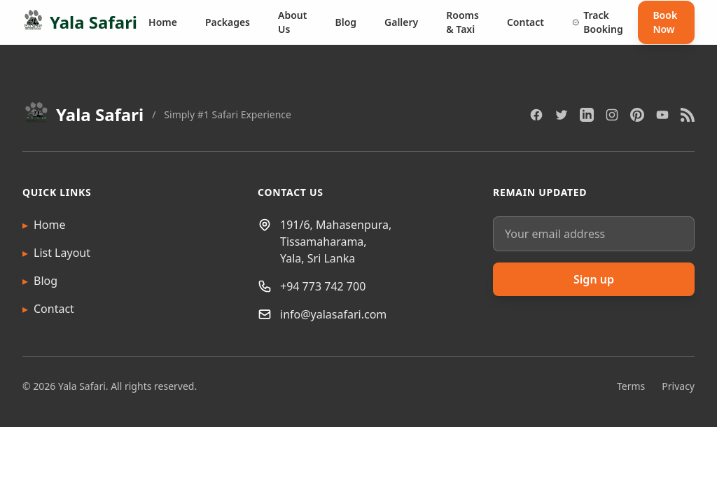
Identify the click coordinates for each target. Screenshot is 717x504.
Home (162, 22)
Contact (525, 22)
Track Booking (597, 22)
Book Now (665, 22)
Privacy (678, 386)
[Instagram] (612, 115)
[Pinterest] (637, 115)
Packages (227, 22)
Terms (631, 386)
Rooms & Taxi (462, 22)
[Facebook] (536, 115)
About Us (292, 22)
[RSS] (688, 115)
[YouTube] (662, 115)
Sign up (593, 279)
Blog (345, 22)
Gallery (401, 22)
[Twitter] (562, 115)
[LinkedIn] (587, 115)
